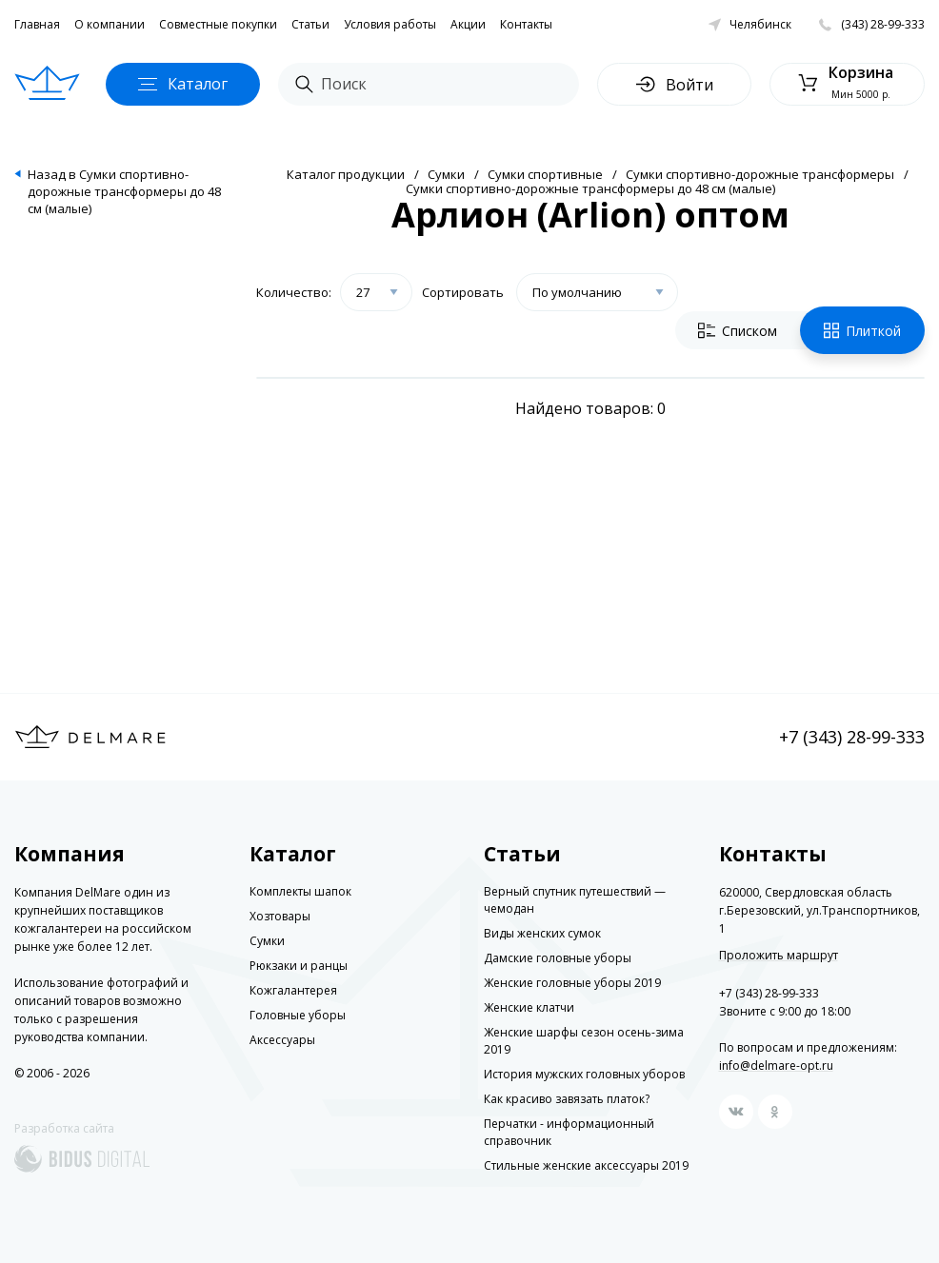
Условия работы (390, 24)
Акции (468, 24)
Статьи (310, 24)
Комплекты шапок (300, 891)
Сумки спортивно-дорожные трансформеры (760, 174)
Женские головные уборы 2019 (572, 983)
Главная (37, 24)
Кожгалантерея (293, 990)
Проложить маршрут (778, 955)
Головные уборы (298, 1015)
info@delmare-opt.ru (776, 1065)
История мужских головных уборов (584, 1074)
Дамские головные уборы (557, 958)
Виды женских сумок (542, 933)
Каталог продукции (346, 174)
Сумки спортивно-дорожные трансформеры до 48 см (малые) (590, 188)
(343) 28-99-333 (883, 24)
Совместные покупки (218, 24)
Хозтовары (280, 916)
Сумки (446, 174)
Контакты (526, 24)
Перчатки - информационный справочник (569, 1132)
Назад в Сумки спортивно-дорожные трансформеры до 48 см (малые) (124, 191)
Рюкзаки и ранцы (299, 965)
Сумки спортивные (545, 174)
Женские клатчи (529, 1007)
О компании (109, 24)
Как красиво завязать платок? (566, 1099)
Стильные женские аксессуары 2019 (586, 1165)
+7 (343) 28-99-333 (852, 736)
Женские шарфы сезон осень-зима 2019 (584, 1040)
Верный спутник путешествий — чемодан (575, 900)
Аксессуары (282, 1040)
